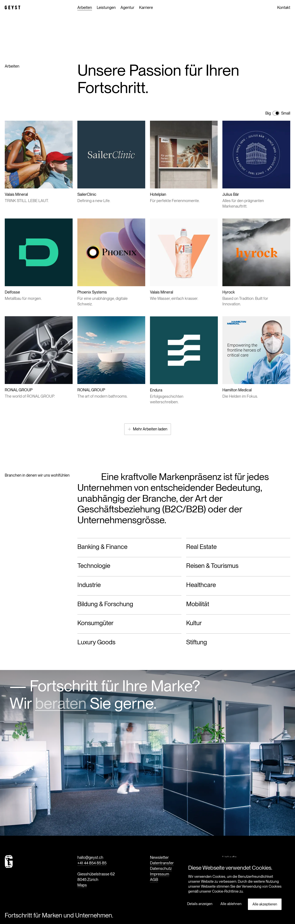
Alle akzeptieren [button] (264, 904)
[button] (201, 903)
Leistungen (106, 10)
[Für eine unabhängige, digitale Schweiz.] (111, 263)
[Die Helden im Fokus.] (256, 377)
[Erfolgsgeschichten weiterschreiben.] (184, 380)
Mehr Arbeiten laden (147, 429)
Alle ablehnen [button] (231, 904)
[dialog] (235, 888)
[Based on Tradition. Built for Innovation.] (256, 261)
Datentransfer (162, 863)
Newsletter (159, 857)
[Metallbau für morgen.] (39, 259)
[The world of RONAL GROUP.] (39, 373)
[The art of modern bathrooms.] (111, 377)
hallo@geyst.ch (90, 857)
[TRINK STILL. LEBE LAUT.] (39, 162)
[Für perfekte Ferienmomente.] (184, 162)
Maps (82, 885)
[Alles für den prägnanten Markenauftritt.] (256, 165)
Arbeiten (84, 7)
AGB (154, 879)
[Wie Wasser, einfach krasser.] (184, 258)
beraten (60, 703)
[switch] (276, 113)
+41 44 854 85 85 (91, 863)
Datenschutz (161, 868)
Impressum (159, 874)
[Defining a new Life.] (111, 162)
